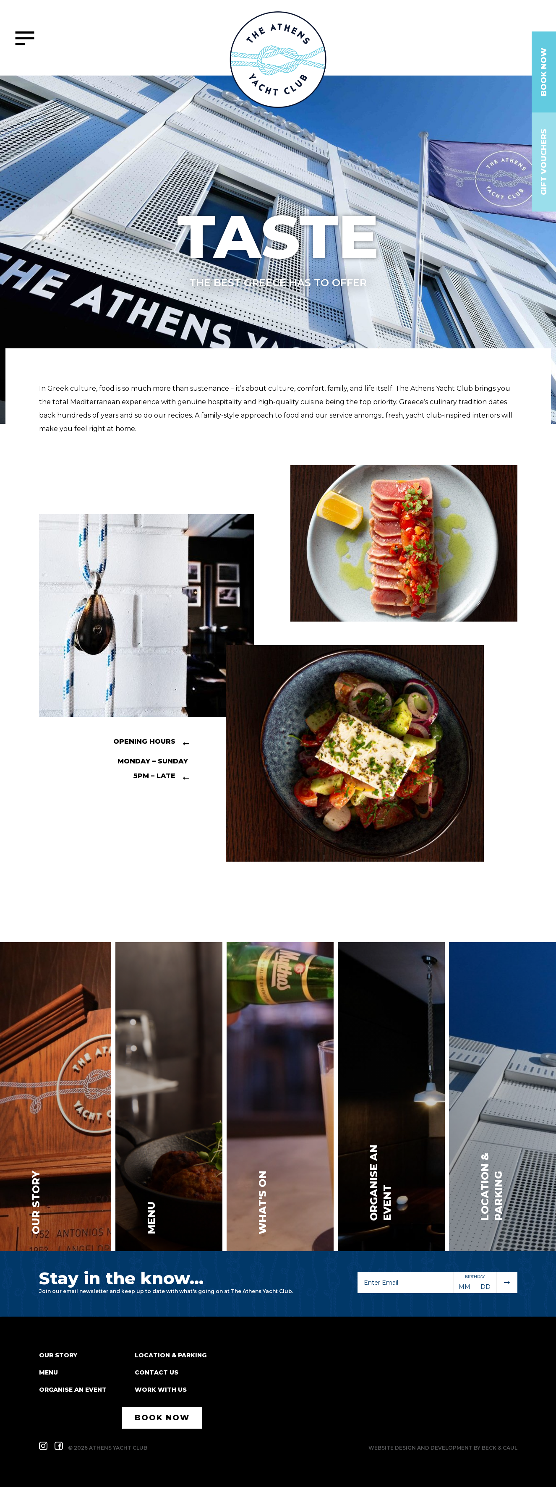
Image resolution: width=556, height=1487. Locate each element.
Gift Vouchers (543, 162)
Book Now (543, 72)
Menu (48, 1372)
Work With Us (161, 1389)
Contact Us (156, 1372)
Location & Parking (170, 1355)
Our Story (58, 1355)
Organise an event (73, 1389)
